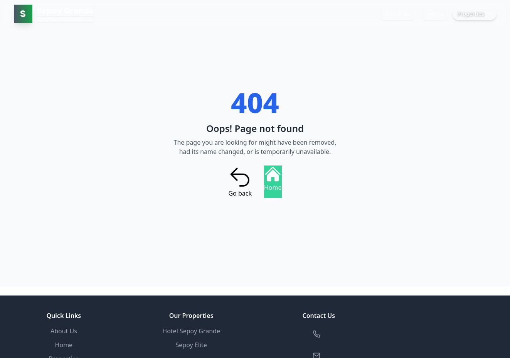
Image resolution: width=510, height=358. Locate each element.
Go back (240, 181)
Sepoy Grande (65, 10)
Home (435, 13)
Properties (474, 13)
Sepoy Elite (191, 345)
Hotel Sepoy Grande (191, 331)
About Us (397, 13)
